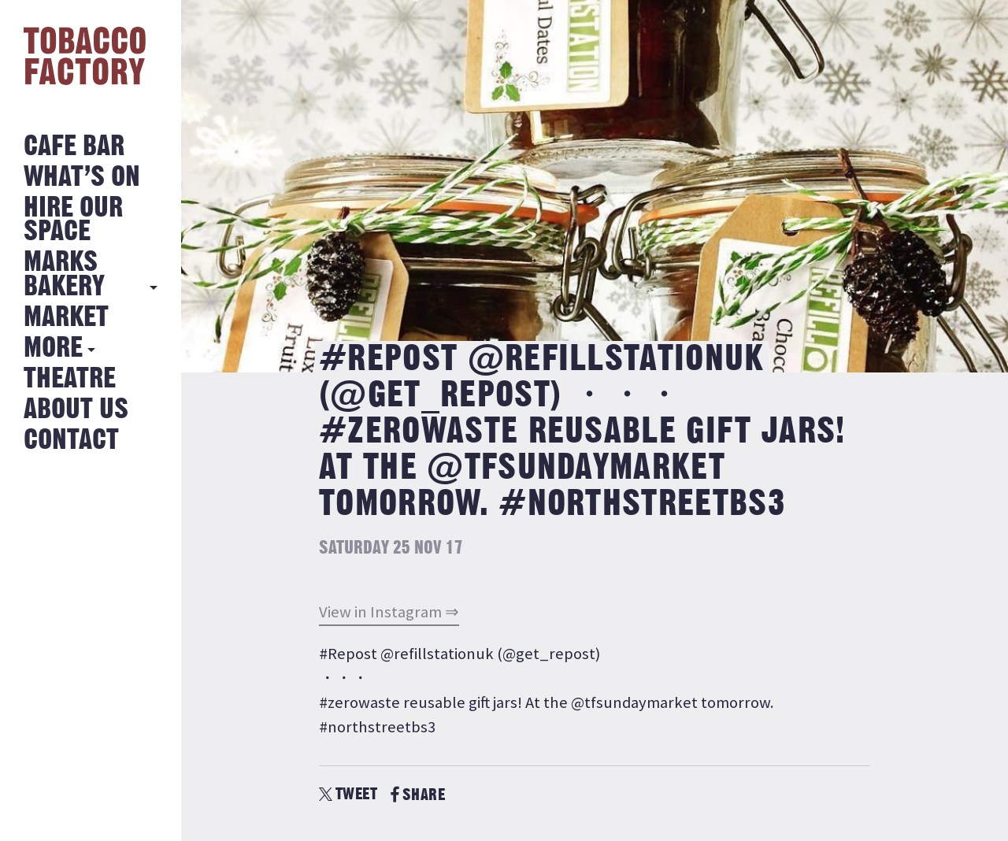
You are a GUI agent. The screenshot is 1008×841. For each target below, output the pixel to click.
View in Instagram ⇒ (389, 612)
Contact (71, 440)
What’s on (82, 177)
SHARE (418, 795)
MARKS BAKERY (64, 274)
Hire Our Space (73, 220)
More (53, 348)
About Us (76, 410)
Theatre (70, 379)
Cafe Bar (74, 147)
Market (66, 318)
